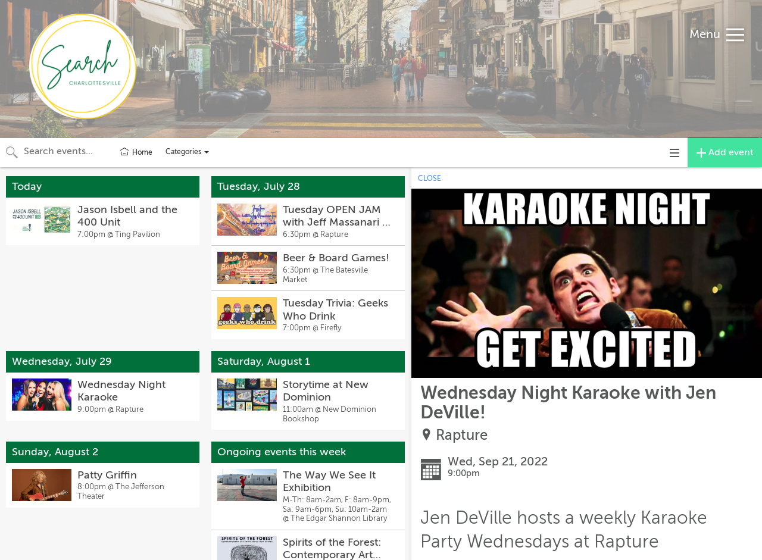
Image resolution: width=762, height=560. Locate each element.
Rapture (462, 435)
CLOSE (429, 178)
